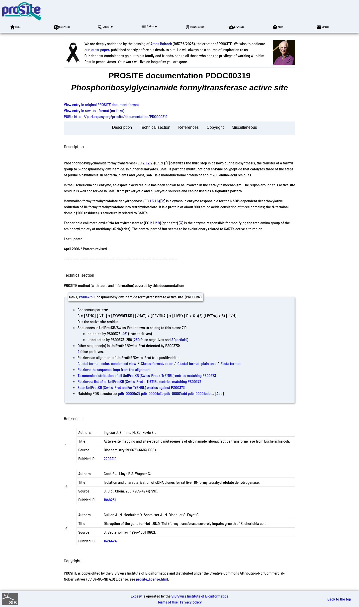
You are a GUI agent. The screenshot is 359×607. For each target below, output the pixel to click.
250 (137, 339)
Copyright (215, 127)
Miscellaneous (244, 127)
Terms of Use (167, 602)
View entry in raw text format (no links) (94, 110)
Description (122, 127)
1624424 (110, 540)
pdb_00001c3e (152, 393)
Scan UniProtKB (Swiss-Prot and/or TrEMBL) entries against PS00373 (131, 387)
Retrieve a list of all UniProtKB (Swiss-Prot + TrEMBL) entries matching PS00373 (139, 381)
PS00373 (86, 296)
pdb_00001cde (199, 393)
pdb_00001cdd (175, 393)
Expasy (136, 596)
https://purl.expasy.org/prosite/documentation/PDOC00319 (121, 116)
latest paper (99, 49)
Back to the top (339, 599)
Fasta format (231, 363)
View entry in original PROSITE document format (101, 104)
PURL (68, 116)
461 (124, 333)
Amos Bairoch (161, 43)
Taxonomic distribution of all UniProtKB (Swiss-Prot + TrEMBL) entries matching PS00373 (147, 375)
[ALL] (219, 393)
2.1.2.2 (147, 162)
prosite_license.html (152, 579)
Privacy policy (191, 602)
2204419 (110, 458)
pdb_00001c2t (129, 393)
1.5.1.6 (154, 200)
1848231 (110, 499)
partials (181, 339)
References (188, 127)
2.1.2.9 (155, 222)
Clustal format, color (157, 363)
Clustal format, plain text (197, 363)
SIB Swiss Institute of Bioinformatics (199, 596)
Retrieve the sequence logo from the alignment (114, 369)
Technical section (155, 127)
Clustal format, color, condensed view (107, 363)
